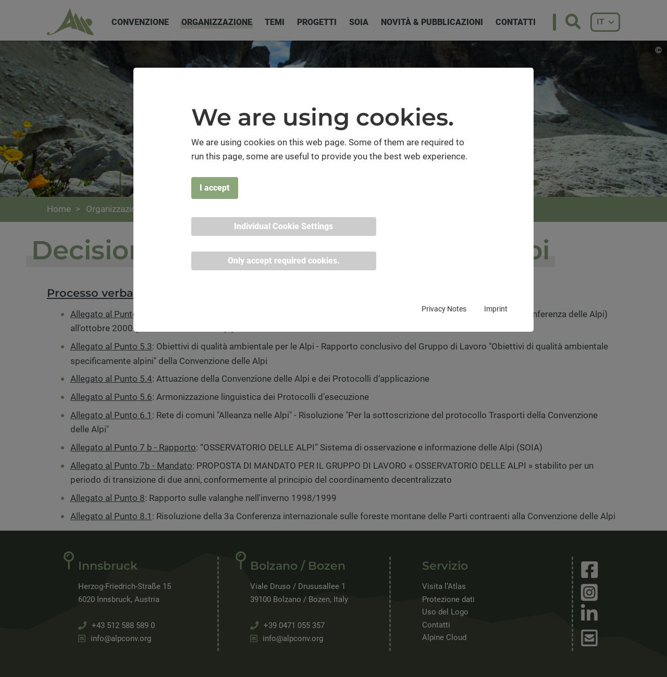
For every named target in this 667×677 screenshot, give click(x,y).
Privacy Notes (444, 309)
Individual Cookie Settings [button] (283, 226)
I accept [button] (215, 188)
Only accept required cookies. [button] (284, 261)
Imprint (496, 309)
